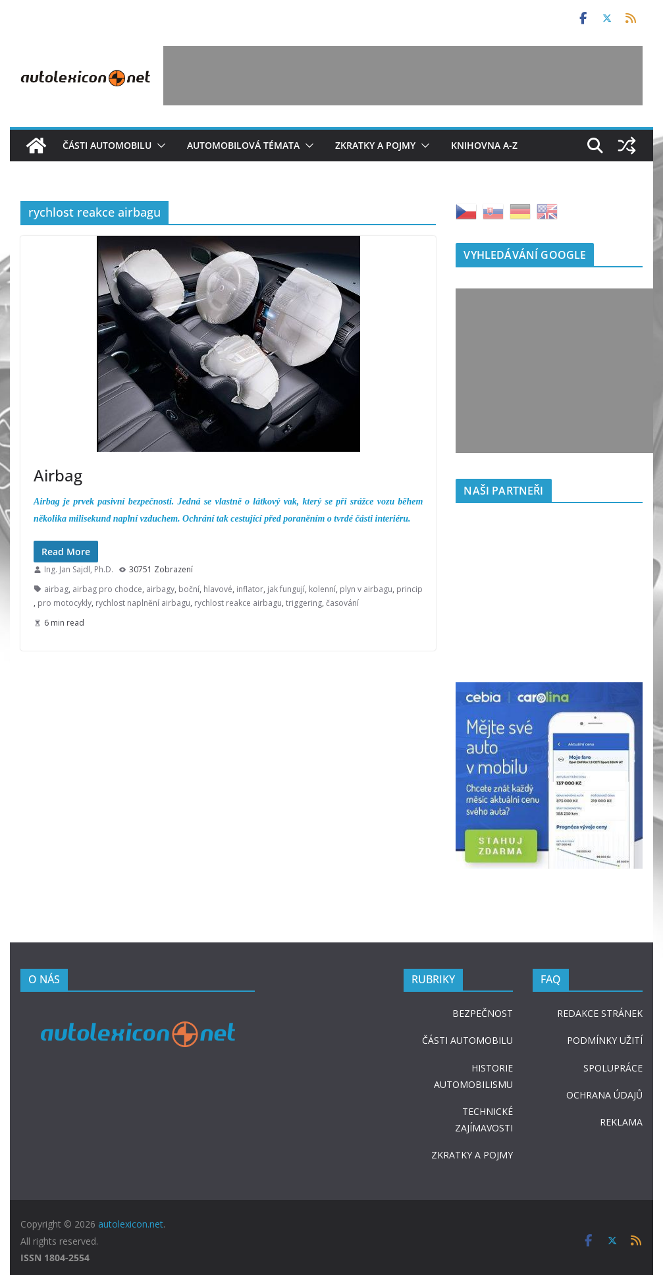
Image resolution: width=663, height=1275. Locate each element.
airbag (56, 589)
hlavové (217, 589)
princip (409, 589)
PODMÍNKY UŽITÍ (605, 1040)
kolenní (322, 589)
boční (188, 589)
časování (342, 603)
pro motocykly (65, 603)
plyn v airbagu (366, 589)
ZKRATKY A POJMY (472, 1155)
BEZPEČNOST (482, 1013)
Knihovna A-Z (484, 145)
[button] (158, 145)
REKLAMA (621, 1122)
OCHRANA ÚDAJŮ (604, 1095)
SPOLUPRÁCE (613, 1068)
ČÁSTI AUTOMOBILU (467, 1040)
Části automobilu (107, 145)
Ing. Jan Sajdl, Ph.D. (78, 569)
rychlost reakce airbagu (238, 603)
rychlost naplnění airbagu (142, 603)
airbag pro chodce (107, 589)
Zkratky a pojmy (375, 145)
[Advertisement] (403, 75)
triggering (304, 603)
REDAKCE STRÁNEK (600, 1013)
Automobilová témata (243, 145)
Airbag (58, 475)
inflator (249, 589)
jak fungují (286, 589)
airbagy (160, 589)
